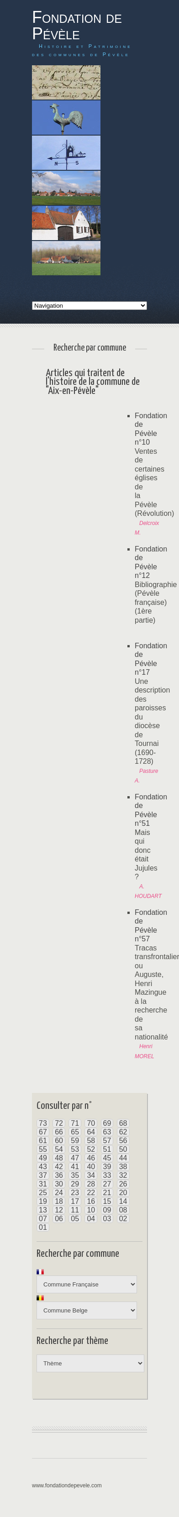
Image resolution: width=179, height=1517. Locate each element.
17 (75, 1201)
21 (107, 1193)
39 (107, 1167)
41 (75, 1167)
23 (75, 1193)
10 (91, 1210)
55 (43, 1149)
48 (59, 1158)
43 (43, 1167)
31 (43, 1184)
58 (91, 1140)
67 (43, 1132)
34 (91, 1175)
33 (107, 1175)
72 (59, 1123)
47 (75, 1158)
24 (59, 1193)
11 (75, 1210)
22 (91, 1193)
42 (59, 1167)
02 (123, 1219)
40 (91, 1167)
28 (91, 1184)
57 (107, 1140)
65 (75, 1132)
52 (91, 1149)
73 (43, 1123)
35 (75, 1175)
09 (107, 1210)
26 (123, 1184)
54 (59, 1149)
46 (91, 1158)
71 (75, 1123)
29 (75, 1184)
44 (123, 1158)
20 (123, 1193)
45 (107, 1158)
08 (123, 1210)
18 (59, 1201)
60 (59, 1140)
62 (123, 1132)
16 (91, 1201)
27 (107, 1184)
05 (75, 1219)
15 (107, 1201)
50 (123, 1149)
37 (43, 1175)
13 (43, 1210)
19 (43, 1201)
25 (43, 1193)
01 (43, 1227)
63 (107, 1132)
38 (123, 1167)
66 (59, 1132)
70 (91, 1123)
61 (43, 1140)
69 (107, 1123)
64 (91, 1132)
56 (123, 1140)
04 (91, 1219)
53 (75, 1149)
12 (59, 1210)
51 (107, 1149)
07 (43, 1219)
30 (59, 1184)
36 (59, 1175)
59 (75, 1140)
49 (43, 1158)
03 (107, 1219)
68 (123, 1123)
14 (123, 1201)
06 (59, 1219)
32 (123, 1175)
